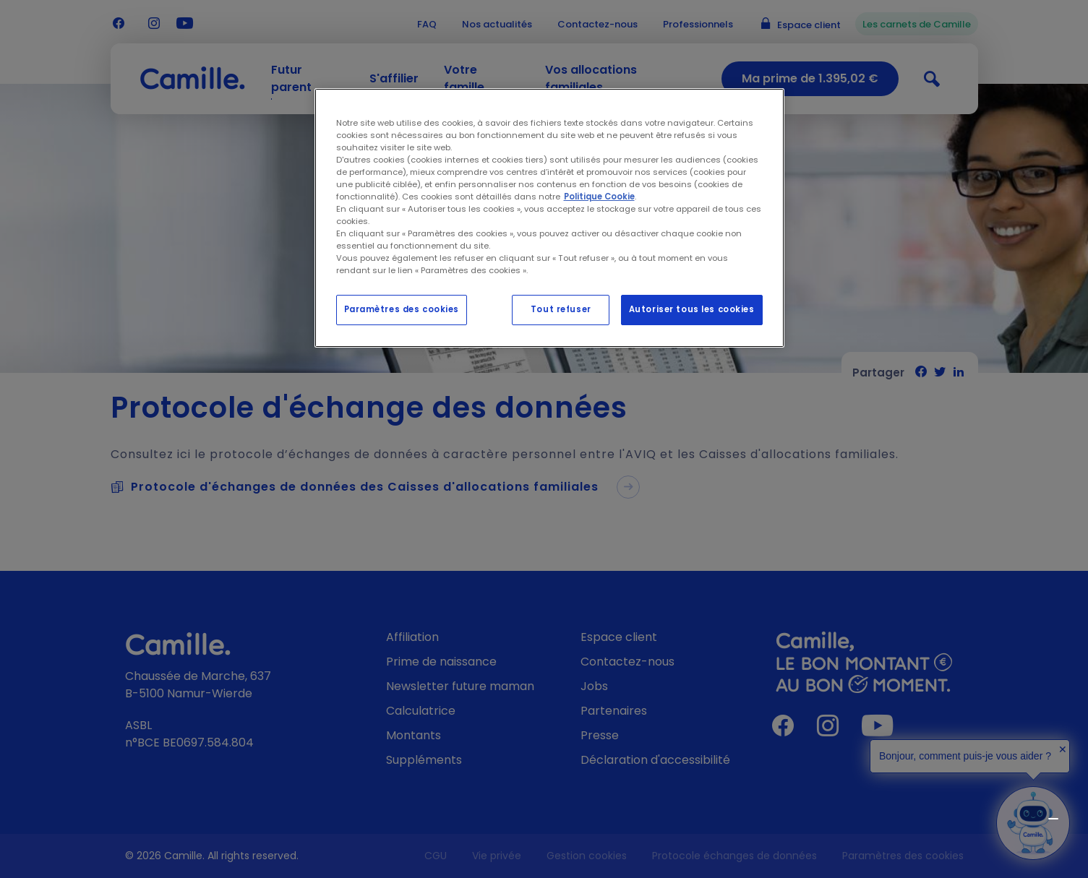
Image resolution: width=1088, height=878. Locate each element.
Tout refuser (561, 309)
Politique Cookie (599, 196)
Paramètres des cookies (402, 309)
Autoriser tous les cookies (692, 309)
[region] (549, 218)
